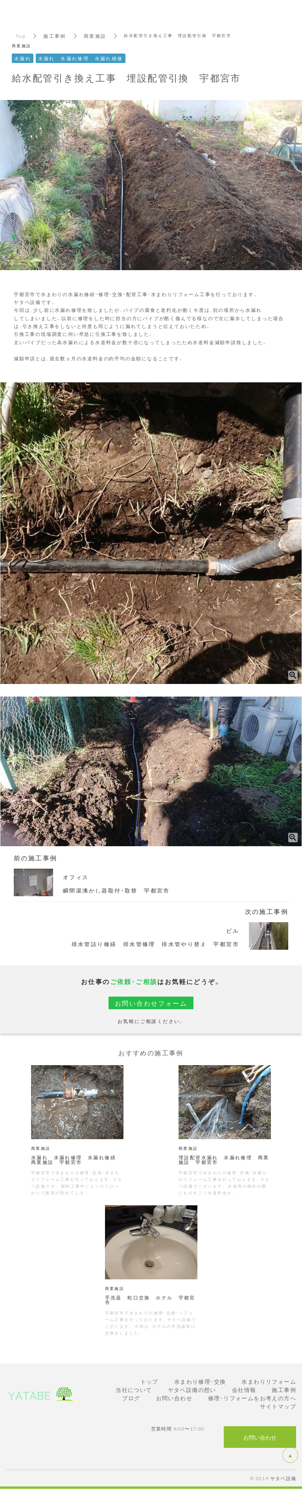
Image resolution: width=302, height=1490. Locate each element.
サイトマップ (278, 1406)
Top (21, 35)
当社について (134, 1390)
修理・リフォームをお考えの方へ (252, 1398)
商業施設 (95, 35)
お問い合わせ (174, 1398)
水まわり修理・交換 (200, 1381)
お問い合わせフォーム (151, 1003)
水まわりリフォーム (268, 1381)
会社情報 (244, 1390)
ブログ (131, 1398)
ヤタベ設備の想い (192, 1390)
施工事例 (54, 35)
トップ (149, 1381)
